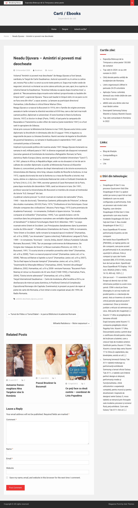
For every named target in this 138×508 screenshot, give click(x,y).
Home (53, 29)
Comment (11, 419)
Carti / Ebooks (67, 13)
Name (9, 449)
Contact (106, 159)
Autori (50, 70)
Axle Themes (129, 504)
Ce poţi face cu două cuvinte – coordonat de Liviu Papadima (78, 392)
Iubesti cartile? (80, 29)
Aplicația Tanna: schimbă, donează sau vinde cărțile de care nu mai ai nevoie (117, 95)
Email (9, 458)
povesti (40, 299)
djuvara (34, 299)
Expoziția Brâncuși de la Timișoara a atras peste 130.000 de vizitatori (117, 62)
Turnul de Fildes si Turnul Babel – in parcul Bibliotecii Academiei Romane (43, 314)
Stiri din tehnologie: (115, 176)
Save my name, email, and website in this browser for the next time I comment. (44, 477)
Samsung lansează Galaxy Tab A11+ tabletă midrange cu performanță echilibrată (116, 362)
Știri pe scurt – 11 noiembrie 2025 (117, 277)
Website (10, 468)
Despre (65, 29)
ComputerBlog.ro (110, 155)
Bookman (38, 70)
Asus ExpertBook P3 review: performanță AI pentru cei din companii (115, 232)
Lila (104, 163)
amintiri (19, 299)
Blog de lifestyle (109, 151)
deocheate (26, 299)
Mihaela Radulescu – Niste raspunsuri (70, 323)
